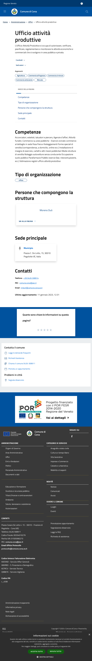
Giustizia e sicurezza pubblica (17, 491)
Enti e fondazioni (12, 461)
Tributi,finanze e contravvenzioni (19, 495)
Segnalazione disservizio (60, 527)
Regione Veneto (10, 3)
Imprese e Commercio (59, 461)
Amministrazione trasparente (18, 602)
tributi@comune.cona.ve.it (31, 287)
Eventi (53, 511)
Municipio (28, 248)
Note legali (10, 611)
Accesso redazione (74, 632)
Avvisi (53, 495)
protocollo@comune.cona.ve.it (14, 548)
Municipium (61, 632)
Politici (8, 465)
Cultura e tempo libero (60, 452)
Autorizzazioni (11, 508)
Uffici (30, 22)
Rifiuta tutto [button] (55, 651)
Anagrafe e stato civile (60, 448)
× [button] (89, 635)
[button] (46, 657)
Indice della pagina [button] (26, 89)
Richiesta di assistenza (60, 536)
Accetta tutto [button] (37, 651)
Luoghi (53, 506)
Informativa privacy (13, 607)
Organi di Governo (13, 448)
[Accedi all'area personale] (81, 3)
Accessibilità (7, 632)
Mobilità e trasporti (58, 470)
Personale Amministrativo (16, 470)
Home (5, 22)
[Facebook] (72, 436)
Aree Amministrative (14, 452)
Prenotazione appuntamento (62, 523)
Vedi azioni (21, 65)
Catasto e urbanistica (59, 465)
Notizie (53, 486)
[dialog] (46, 646)
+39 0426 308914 (31, 278)
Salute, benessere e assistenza (18, 504)
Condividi (21, 60)
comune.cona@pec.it (28, 282)
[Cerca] (87, 11)
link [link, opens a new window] (69, 646)
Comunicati (55, 491)
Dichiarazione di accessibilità (17, 615)
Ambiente (9, 499)
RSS (4, 628)
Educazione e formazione (16, 486)
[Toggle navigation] (4, 11)
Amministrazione (18, 22)
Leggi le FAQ (56, 532)
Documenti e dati (12, 474)
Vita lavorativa (57, 457)
